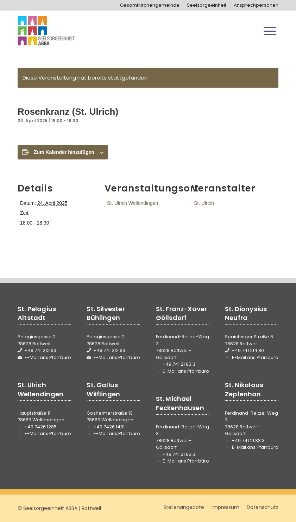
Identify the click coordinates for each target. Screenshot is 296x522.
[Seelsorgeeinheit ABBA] (46, 31)
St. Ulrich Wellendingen (132, 203)
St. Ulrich (204, 203)
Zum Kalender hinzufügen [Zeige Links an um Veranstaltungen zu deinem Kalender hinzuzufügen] (64, 152)
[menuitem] (149, 5)
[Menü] (269, 31)
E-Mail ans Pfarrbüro (48, 357)
